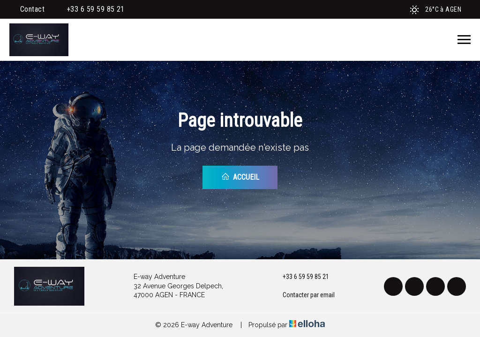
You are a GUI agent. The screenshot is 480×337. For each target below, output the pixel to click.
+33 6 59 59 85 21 (300, 277)
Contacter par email (303, 295)
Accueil (240, 177)
